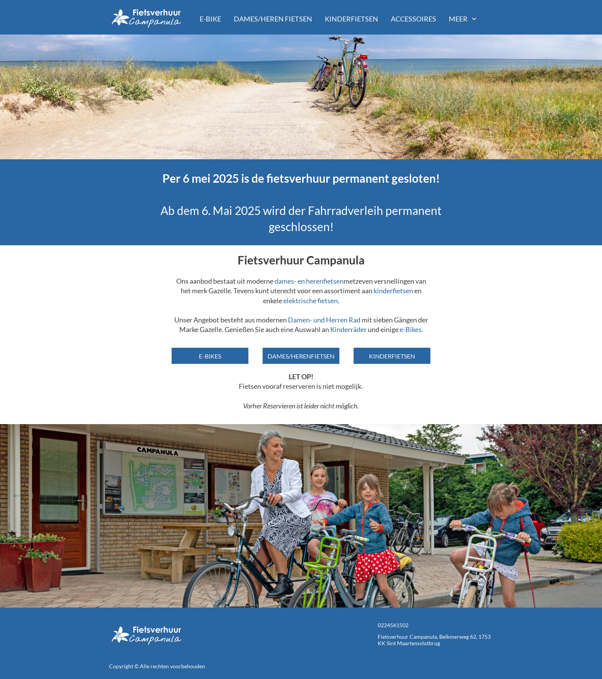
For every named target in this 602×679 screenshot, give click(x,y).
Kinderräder (348, 329)
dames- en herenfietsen (309, 281)
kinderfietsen (394, 290)
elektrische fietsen (310, 300)
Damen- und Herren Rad (324, 320)
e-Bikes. (411, 329)
